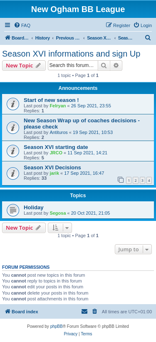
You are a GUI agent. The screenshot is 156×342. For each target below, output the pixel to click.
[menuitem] (22, 25)
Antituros (58, 132)
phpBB (56, 326)
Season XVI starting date (56, 147)
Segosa (58, 213)
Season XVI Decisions (52, 167)
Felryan (58, 105)
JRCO (56, 152)
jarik (54, 173)
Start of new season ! (51, 100)
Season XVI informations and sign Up (71, 53)
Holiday (34, 207)
